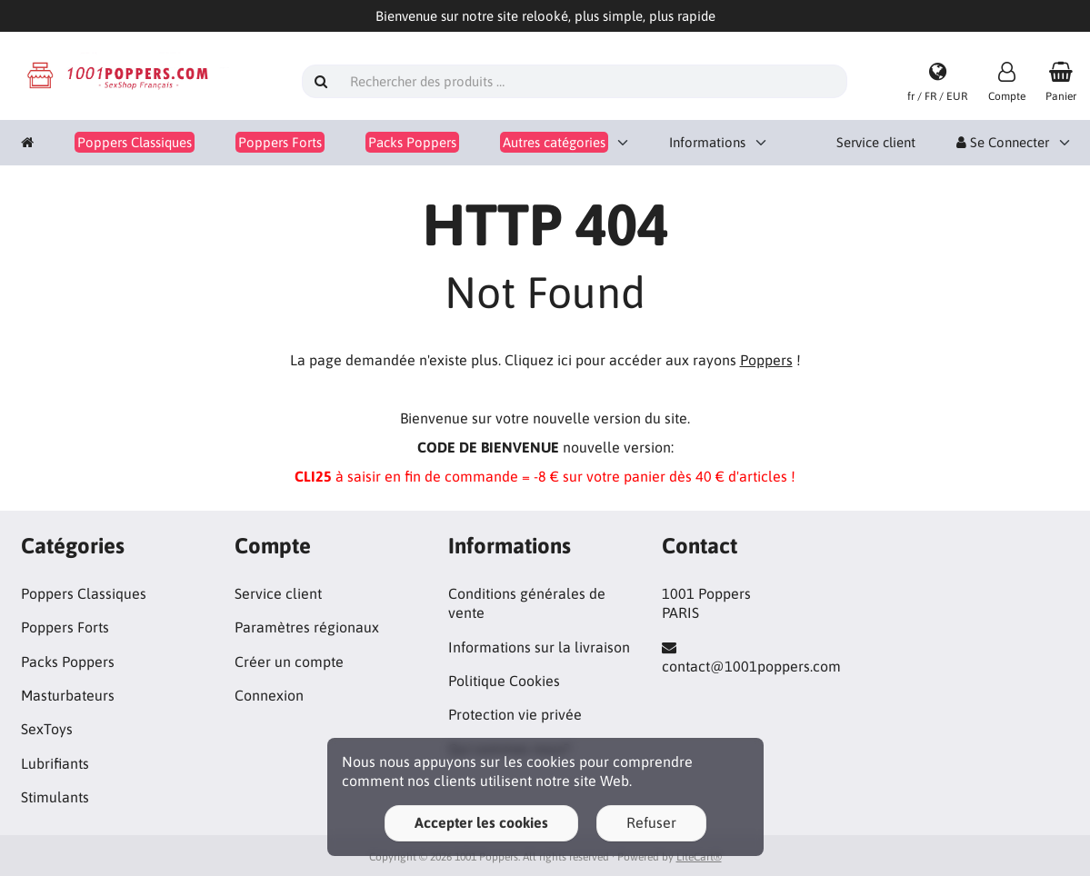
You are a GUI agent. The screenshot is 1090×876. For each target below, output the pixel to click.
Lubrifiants (55, 763)
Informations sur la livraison (539, 647)
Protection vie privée (515, 714)
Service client (875, 142)
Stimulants (55, 797)
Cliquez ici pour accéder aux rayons (649, 360)
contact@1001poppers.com (751, 666)
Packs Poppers (68, 661)
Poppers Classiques (83, 593)
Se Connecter (1002, 142)
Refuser (651, 822)
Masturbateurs (68, 695)
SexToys (47, 729)
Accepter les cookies (481, 822)
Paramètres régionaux (307, 627)
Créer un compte (289, 661)
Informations (707, 142)
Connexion (269, 695)
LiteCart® (699, 857)
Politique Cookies (504, 680)
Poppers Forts (65, 627)
